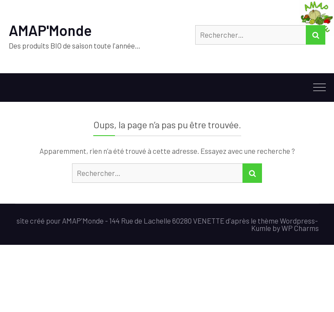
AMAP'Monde (50, 30)
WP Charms (300, 228)
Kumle (261, 228)
